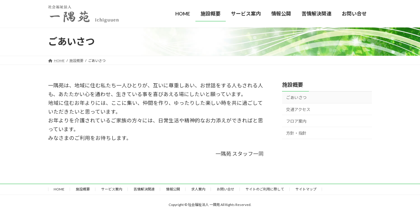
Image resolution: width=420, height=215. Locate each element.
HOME (59, 189)
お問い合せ (225, 189)
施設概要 (292, 85)
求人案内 (198, 189)
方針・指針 (296, 133)
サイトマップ (305, 189)
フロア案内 (296, 121)
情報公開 (173, 189)
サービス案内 (111, 189)
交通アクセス (298, 109)
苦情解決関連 (144, 189)
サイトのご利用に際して (265, 189)
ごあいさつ (296, 97)
